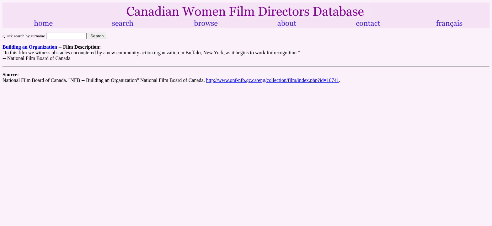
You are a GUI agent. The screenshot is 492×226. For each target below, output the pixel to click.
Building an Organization (30, 47)
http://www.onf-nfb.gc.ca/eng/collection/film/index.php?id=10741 (272, 80)
